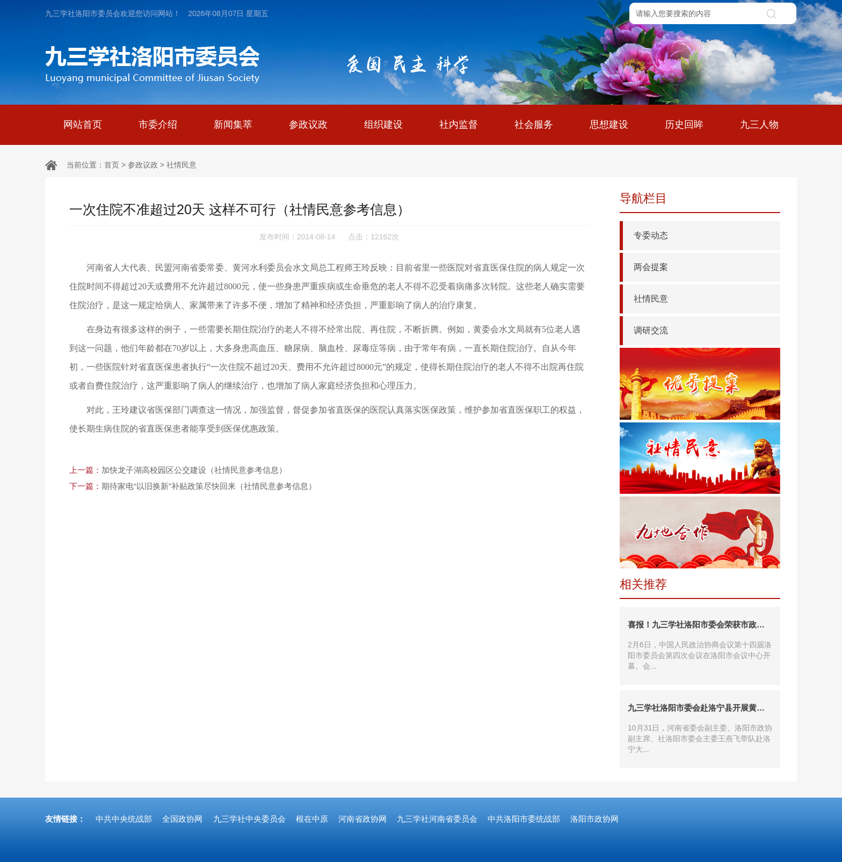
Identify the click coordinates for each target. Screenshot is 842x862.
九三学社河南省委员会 (437, 818)
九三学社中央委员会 (249, 818)
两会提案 (651, 267)
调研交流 (651, 330)
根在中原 (312, 818)
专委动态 (651, 235)
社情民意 (181, 164)
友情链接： (65, 818)
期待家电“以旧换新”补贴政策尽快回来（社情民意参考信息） (208, 486)
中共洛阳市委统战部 (524, 818)
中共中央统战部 (124, 818)
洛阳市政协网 (594, 818)
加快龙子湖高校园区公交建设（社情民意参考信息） (194, 469)
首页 (111, 164)
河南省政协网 (362, 818)
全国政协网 (182, 818)
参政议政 (143, 164)
